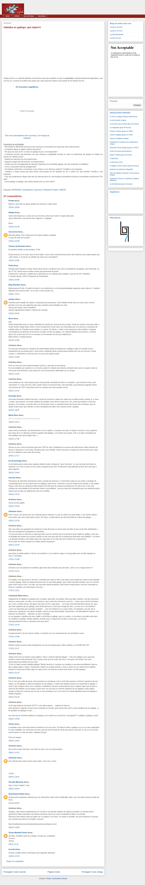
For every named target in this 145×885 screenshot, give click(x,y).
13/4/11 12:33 (14, 856)
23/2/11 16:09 (14, 827)
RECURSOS (42, 16)
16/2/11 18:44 (14, 472)
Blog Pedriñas (14, 285)
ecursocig (32, 136)
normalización (27, 190)
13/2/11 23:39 (14, 241)
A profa (12, 849)
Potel (11, 265)
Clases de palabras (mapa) (119, 138)
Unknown (12, 511)
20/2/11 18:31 (14, 777)
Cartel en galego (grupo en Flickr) (121, 135)
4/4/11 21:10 (13, 844)
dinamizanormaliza (16, 794)
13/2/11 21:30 (14, 227)
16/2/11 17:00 (14, 439)
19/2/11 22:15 (14, 752)
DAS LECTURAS (29, 16)
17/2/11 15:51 (14, 590)
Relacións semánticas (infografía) (121, 169)
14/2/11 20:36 (14, 280)
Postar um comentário (15, 861)
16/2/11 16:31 (14, 422)
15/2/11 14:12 (14, 294)
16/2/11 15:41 (14, 391)
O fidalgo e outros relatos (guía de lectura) (124, 166)
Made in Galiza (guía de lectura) (121, 155)
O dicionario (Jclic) (116, 162)
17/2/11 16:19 (14, 625)
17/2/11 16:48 (14, 636)
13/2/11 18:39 (14, 207)
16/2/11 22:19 (14, 521)
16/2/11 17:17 (14, 456)
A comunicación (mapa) (118, 120)
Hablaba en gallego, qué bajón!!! (22, 27)
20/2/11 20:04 (14, 789)
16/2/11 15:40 (14, 374)
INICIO (8, 16)
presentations (19, 136)
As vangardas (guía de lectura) (120, 127)
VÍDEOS (62, 190)
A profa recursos (115, 38)
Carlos (11, 724)
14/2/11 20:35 (14, 260)
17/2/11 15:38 (14, 559)
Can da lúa (13, 232)
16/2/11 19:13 (14, 494)
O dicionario (114, 158)
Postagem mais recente (15, 872)
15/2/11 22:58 (14, 340)
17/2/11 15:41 (14, 571)
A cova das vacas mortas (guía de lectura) (124, 124)
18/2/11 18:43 (14, 741)
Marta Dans (13, 415)
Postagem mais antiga (92, 872)
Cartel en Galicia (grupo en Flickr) (121, 131)
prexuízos (38, 190)
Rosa (11, 318)
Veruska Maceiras (16, 782)
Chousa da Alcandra (17, 246)
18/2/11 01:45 (14, 673)
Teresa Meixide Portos (18, 833)
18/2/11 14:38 (14, 719)
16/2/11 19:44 (14, 506)
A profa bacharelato (116, 34)
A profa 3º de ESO (116, 27)
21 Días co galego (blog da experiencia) (123, 116)
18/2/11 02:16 (14, 697)
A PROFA (17, 16)
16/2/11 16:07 (14, 410)
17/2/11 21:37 (14, 648)
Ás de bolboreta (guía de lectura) (121, 184)
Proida (11, 201)
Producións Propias (50, 190)
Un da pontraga (15, 461)
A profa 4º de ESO (116, 31)
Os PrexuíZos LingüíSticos (27, 87)
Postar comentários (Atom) (56, 878)
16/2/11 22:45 (14, 545)
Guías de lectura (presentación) (120, 151)
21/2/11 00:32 (14, 803)
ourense (12, 478)
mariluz (12, 299)
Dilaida (11, 212)
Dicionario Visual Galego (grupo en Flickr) (124, 147)
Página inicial (53, 872)
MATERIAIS (16, 190)
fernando (12, 396)
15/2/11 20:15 (14, 313)
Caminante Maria (16, 596)
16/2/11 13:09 (14, 357)
